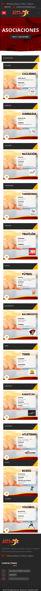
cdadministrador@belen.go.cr (18, 579)
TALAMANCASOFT (32, 590)
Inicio (14, 37)
